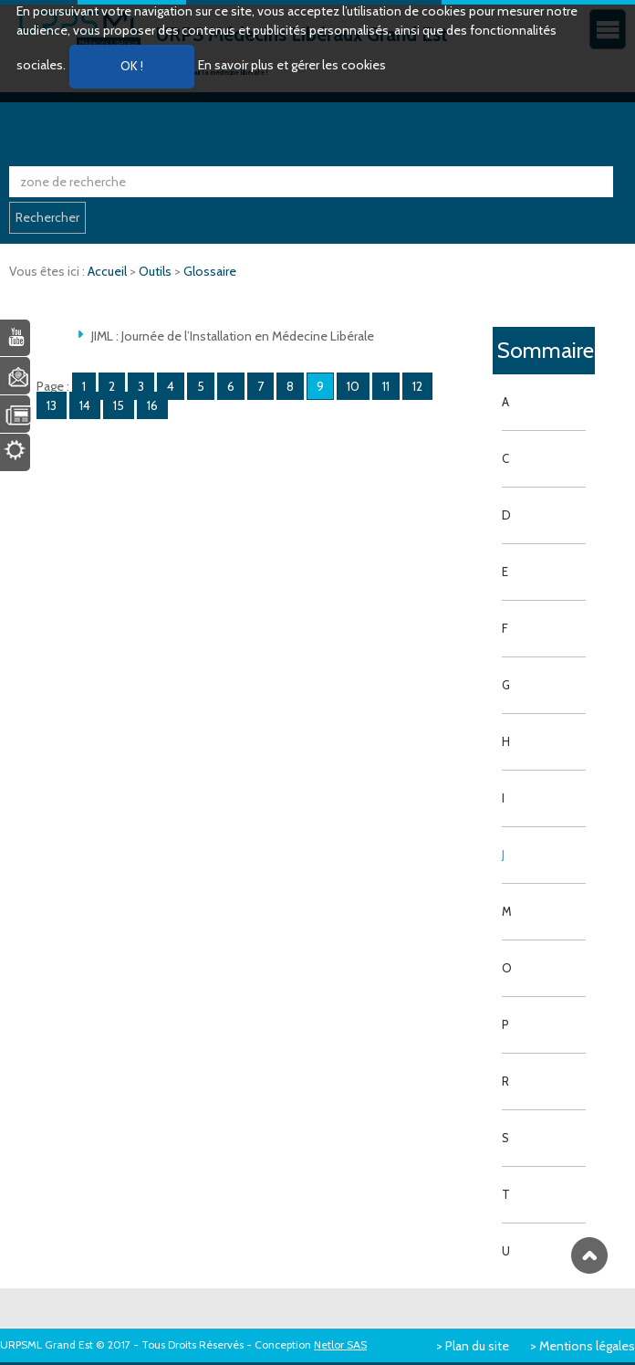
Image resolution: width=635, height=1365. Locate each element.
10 (353, 386)
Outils (156, 271)
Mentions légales (587, 1346)
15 (118, 405)
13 (52, 405)
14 (84, 405)
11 (386, 386)
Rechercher (47, 217)
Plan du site (477, 1346)
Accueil (109, 271)
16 (152, 405)
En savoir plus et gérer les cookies (292, 65)
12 (417, 386)
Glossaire (209, 271)
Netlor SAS (340, 1344)
